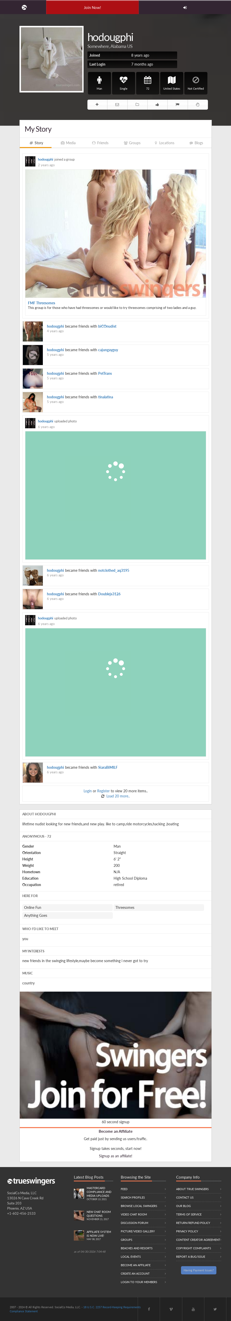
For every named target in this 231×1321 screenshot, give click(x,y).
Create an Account (135, 1273)
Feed (124, 1189)
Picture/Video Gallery (138, 1231)
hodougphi (45, 159)
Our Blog (183, 1206)
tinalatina (105, 397)
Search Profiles (133, 1197)
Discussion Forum (134, 1222)
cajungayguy (108, 350)
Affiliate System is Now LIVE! (100, 1235)
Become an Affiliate (116, 1131)
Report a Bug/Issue (190, 1256)
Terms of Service (189, 1214)
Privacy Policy (187, 1231)
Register (103, 791)
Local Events (131, 1256)
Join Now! (92, 7)
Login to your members (139, 1282)
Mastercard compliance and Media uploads (100, 1194)
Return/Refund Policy (193, 1222)
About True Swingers (192, 1189)
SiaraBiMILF (108, 767)
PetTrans (105, 373)
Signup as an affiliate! (115, 1156)
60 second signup (115, 1122)
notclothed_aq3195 (113, 570)
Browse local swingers (139, 1206)
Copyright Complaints (193, 1248)
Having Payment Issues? (199, 1270)
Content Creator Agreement (198, 1239)
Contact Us (185, 1197)
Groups (126, 1239)
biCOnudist (107, 326)
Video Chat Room (134, 1214)
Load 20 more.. (117, 796)
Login (88, 791)
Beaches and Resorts (137, 1248)
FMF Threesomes (41, 303)
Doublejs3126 (109, 594)
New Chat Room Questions (100, 1215)
